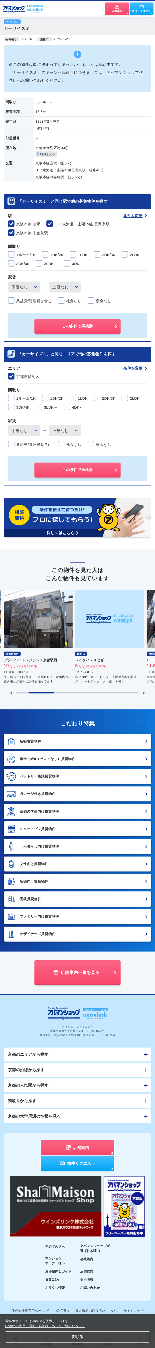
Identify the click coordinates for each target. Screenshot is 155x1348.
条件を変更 (135, 216)
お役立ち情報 (55, 1288)
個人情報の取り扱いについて (97, 1311)
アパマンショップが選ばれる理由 (95, 1248)
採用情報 (86, 1279)
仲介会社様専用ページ (30, 1311)
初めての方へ (55, 1247)
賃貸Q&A (52, 1279)
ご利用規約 (62, 1311)
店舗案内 (86, 1271)
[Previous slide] (11, 693)
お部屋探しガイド (58, 1271)
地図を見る (46, 154)
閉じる (77, 1337)
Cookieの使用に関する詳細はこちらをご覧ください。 (45, 1326)
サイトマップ (134, 1311)
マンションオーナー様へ (55, 1260)
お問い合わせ (90, 1288)
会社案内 (86, 1259)
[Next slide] (144, 693)
